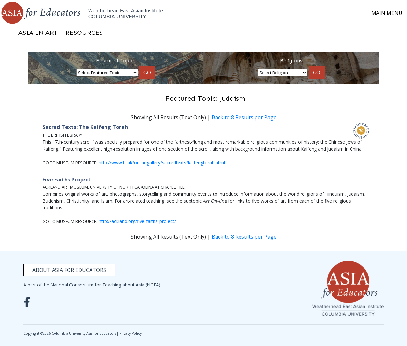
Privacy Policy (130, 333)
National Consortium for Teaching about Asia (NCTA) (105, 285)
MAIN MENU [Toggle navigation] (386, 13)
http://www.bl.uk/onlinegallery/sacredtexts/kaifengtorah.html (162, 162)
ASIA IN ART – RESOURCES (60, 32)
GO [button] (147, 72)
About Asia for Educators (69, 269)
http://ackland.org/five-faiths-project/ (137, 221)
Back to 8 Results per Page (244, 117)
